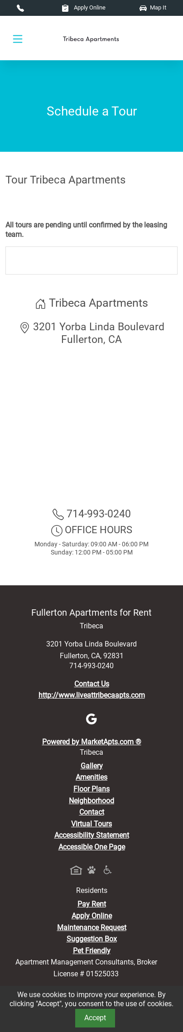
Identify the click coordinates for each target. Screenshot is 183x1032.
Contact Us (91, 684)
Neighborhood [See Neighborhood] (91, 800)
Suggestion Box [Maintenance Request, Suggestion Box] (92, 939)
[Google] (91, 718)
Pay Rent (91, 904)
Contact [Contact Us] (91, 812)
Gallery (92, 766)
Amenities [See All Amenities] (91, 777)
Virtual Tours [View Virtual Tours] (91, 824)
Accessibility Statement (91, 835)
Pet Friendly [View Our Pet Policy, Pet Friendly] (92, 950)
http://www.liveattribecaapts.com (92, 695)
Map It (153, 7)
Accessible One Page (91, 847)
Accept (95, 1017)
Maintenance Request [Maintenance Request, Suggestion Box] (91, 927)
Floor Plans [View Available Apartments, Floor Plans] (91, 789)
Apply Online (84, 7)
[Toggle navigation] (17, 38)
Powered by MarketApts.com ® (91, 742)
